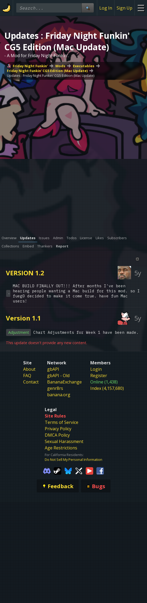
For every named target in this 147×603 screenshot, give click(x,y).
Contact (31, 382)
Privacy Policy (58, 429)
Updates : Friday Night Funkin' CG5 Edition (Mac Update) (50, 75)
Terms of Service (61, 422)
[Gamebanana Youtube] (89, 470)
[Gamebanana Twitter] (79, 470)
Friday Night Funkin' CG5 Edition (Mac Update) (47, 70)
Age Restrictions (61, 448)
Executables (83, 66)
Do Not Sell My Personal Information (73, 459)
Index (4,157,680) (107, 388)
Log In (105, 8)
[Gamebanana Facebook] (100, 470)
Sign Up (124, 8)
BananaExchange (64, 382)
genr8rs (55, 388)
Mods (60, 66)
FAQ (27, 375)
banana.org (58, 395)
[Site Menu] (140, 8)
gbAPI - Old (58, 375)
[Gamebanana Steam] (57, 470)
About (29, 369)
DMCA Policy (57, 435)
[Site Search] (87, 7)
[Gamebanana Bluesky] (68, 470)
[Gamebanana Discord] (47, 470)
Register (98, 375)
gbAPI (53, 369)
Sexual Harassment (64, 441)
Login (96, 369)
